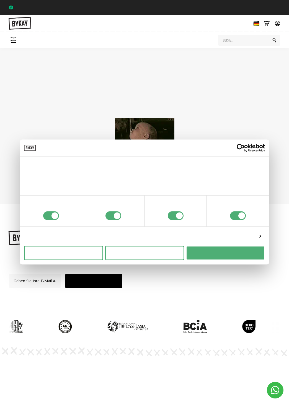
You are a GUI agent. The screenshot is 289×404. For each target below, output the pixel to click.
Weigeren (63, 252)
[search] (274, 40)
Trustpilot (269, 7)
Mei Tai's (166, 266)
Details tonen (241, 236)
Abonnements (210, 266)
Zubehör (165, 276)
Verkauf (164, 285)
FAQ (201, 276)
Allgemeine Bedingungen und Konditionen (219, 370)
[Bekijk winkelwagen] (267, 23)
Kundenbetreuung (213, 285)
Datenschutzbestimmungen (170, 366)
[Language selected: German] (255, 23)
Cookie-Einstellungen (268, 368)
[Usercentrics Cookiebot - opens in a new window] (240, 148)
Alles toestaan (225, 252)
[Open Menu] (13, 40)
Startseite (181, 106)
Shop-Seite (116, 106)
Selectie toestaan (145, 252)
